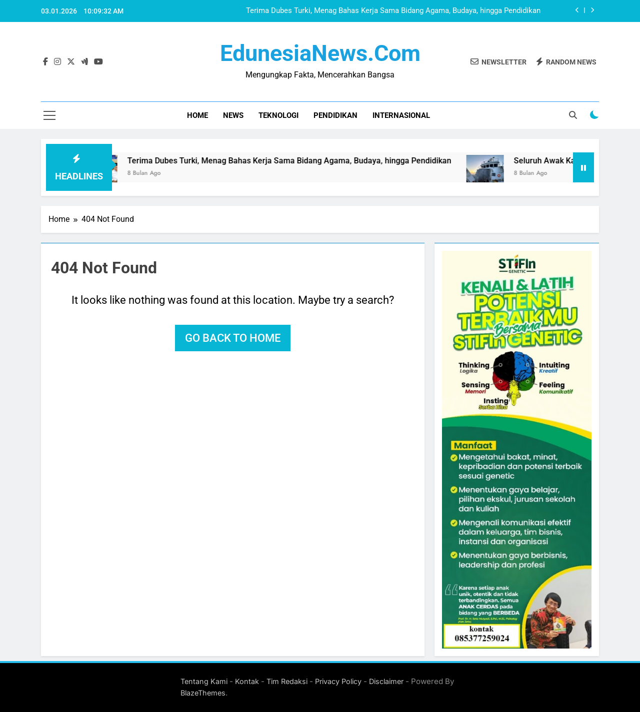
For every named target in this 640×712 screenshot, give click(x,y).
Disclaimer (386, 681)
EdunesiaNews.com (320, 53)
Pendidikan (336, 115)
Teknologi (278, 115)
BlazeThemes (203, 693)
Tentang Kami (204, 681)
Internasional (401, 115)
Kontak (247, 681)
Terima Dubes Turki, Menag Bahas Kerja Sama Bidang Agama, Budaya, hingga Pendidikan (393, 11)
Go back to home (232, 338)
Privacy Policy (338, 681)
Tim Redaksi (287, 681)
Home (197, 115)
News (233, 115)
